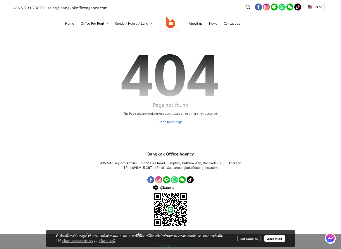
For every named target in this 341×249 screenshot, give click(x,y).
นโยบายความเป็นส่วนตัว (77, 241)
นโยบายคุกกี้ (107, 241)
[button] (248, 7)
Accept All (274, 238)
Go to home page (171, 122)
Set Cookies (249, 238)
